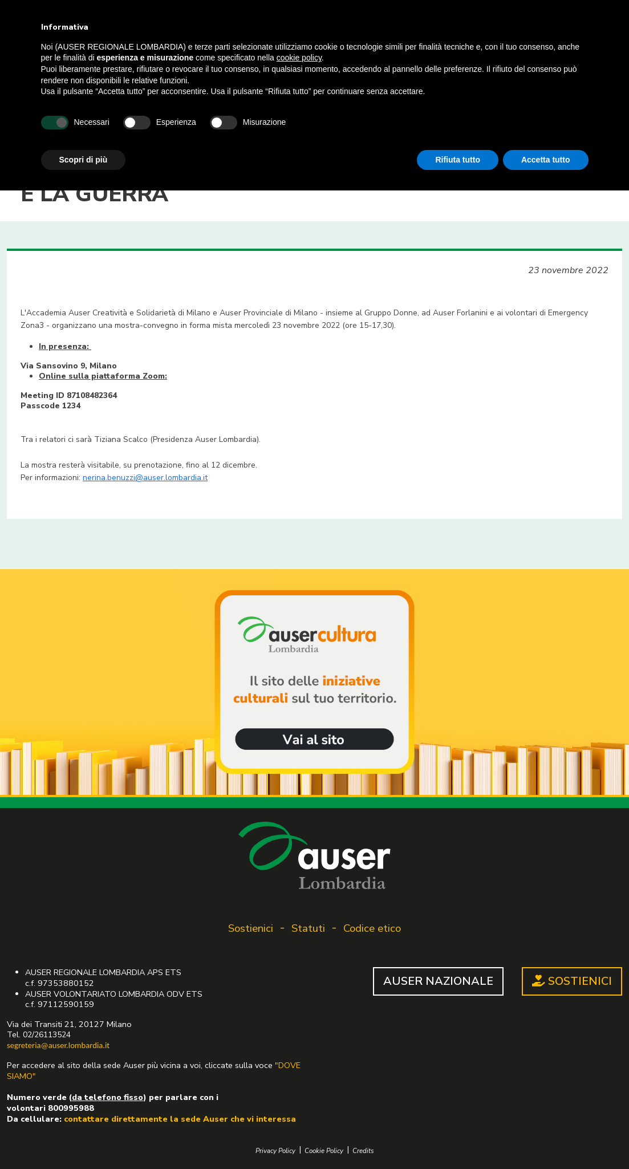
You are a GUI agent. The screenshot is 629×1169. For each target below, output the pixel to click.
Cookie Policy (324, 1151)
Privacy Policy (275, 1151)
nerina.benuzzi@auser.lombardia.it (145, 477)
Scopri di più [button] (83, 159)
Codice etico (372, 928)
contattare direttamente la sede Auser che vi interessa (180, 1119)
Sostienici (250, 928)
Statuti (308, 928)
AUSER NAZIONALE (438, 981)
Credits (363, 1151)
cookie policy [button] (299, 57)
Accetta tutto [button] (545, 159)
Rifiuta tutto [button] (457, 159)
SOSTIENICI (572, 981)
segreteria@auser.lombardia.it (58, 1045)
